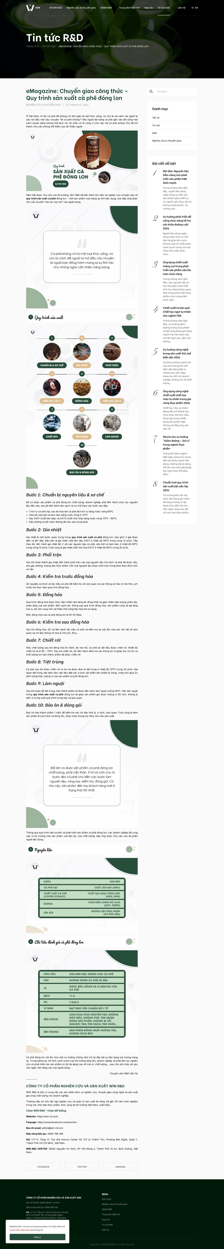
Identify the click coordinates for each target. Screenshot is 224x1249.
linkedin (120, 1166)
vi (193, 7)
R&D (154, 132)
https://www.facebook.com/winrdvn (57, 1122)
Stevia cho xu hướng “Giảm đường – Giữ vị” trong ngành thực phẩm (177, 442)
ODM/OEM (106, 7)
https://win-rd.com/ (47, 1116)
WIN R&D (152, 1194)
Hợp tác (148, 7)
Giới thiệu (106, 1198)
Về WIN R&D (55, 7)
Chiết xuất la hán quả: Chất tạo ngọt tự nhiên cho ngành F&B (177, 311)
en (196, 7)
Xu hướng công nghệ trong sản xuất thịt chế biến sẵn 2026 (177, 353)
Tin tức (156, 125)
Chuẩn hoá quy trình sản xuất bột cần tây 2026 (175, 486)
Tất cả (155, 117)
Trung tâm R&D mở (129, 7)
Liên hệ (181, 7)
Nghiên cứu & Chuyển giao (81, 7)
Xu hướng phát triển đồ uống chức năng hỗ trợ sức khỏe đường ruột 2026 (177, 222)
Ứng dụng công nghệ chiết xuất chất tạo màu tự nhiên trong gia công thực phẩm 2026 (177, 397)
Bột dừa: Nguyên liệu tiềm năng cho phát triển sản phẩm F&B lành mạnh (176, 176)
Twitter (82, 1166)
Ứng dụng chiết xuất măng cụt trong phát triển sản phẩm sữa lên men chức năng (177, 268)
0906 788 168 (55, 1133)
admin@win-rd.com (52, 1128)
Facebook (44, 1166)
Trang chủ (32, 46)
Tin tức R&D (164, 7)
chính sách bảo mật (19, 1229)
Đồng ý (37, 1236)
